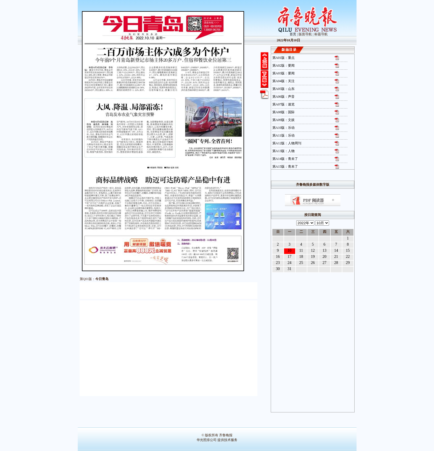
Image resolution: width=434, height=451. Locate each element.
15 (348, 250)
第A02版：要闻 (283, 65)
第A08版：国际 (283, 112)
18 (301, 257)
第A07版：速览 (283, 104)
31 (290, 269)
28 (336, 263)
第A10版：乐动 (283, 128)
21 (336, 257)
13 (325, 250)
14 (336, 250)
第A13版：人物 (283, 151)
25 (301, 263)
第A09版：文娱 (283, 120)
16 (278, 257)
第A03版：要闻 (283, 73)
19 (313, 257)
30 (278, 269)
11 (301, 250)
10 (290, 250)
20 (325, 257)
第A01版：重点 (283, 58)
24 (290, 263)
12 (313, 250)
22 (348, 257)
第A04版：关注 (283, 81)
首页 (293, 34)
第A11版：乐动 (283, 135)
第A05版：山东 (283, 89)
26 (313, 263)
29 (348, 263)
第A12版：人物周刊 (287, 143)
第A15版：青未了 (285, 166)
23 (278, 263)
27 (325, 263)
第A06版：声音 (283, 97)
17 (290, 257)
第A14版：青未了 (285, 159)
